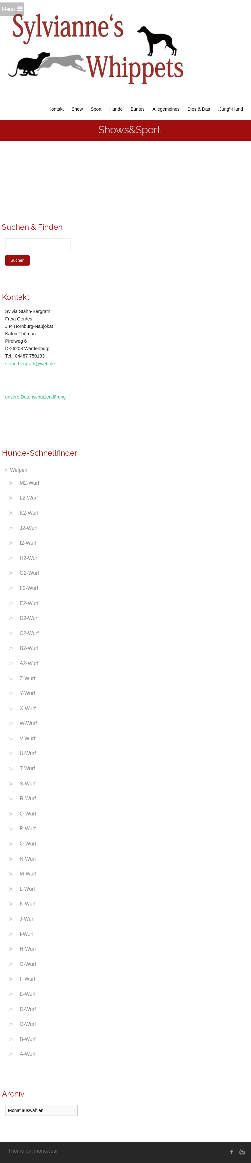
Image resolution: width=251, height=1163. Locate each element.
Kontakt (55, 109)
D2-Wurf (29, 618)
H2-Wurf (29, 558)
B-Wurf (27, 1039)
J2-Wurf (29, 528)
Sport (96, 109)
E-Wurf (27, 994)
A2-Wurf (29, 663)
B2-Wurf (29, 648)
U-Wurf (28, 753)
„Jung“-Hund (230, 109)
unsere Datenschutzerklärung (35, 396)
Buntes (137, 109)
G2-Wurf (29, 573)
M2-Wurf (29, 483)
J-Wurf (27, 919)
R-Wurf (28, 798)
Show (77, 109)
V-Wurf (27, 738)
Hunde (115, 109)
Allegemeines (165, 109)
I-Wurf (27, 934)
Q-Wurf (28, 813)
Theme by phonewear (33, 1151)
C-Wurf (28, 1024)
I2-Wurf (28, 543)
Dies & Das (199, 109)
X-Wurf (27, 708)
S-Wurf (27, 783)
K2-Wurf (29, 513)
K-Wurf (27, 903)
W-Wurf (28, 723)
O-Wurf (28, 843)
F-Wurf (27, 979)
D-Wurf (28, 1009)
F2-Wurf (29, 588)
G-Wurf (28, 964)
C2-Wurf (29, 633)
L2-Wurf (29, 498)
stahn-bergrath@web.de (30, 363)
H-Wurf (28, 949)
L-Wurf (27, 889)
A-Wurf (27, 1054)
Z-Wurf (27, 678)
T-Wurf (27, 768)
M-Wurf (28, 873)
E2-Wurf (29, 603)
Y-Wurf (27, 693)
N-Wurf (28, 859)
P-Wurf (27, 828)
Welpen (18, 470)
